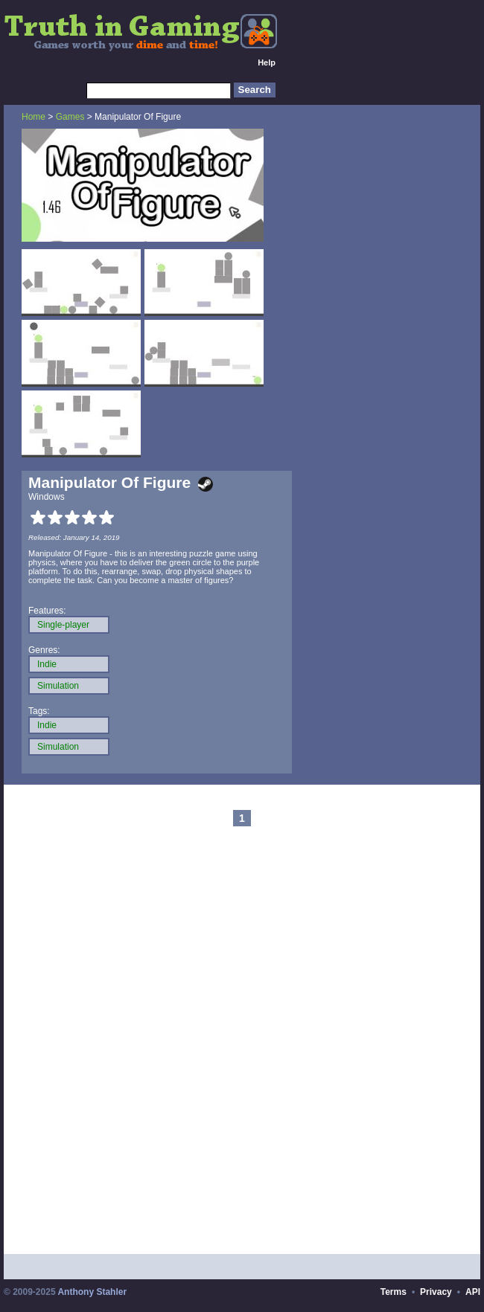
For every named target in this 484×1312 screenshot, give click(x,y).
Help (267, 62)
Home (33, 117)
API (472, 1292)
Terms (393, 1292)
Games (70, 117)
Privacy (436, 1292)
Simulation (58, 686)
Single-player (63, 625)
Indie (47, 664)
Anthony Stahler (92, 1292)
